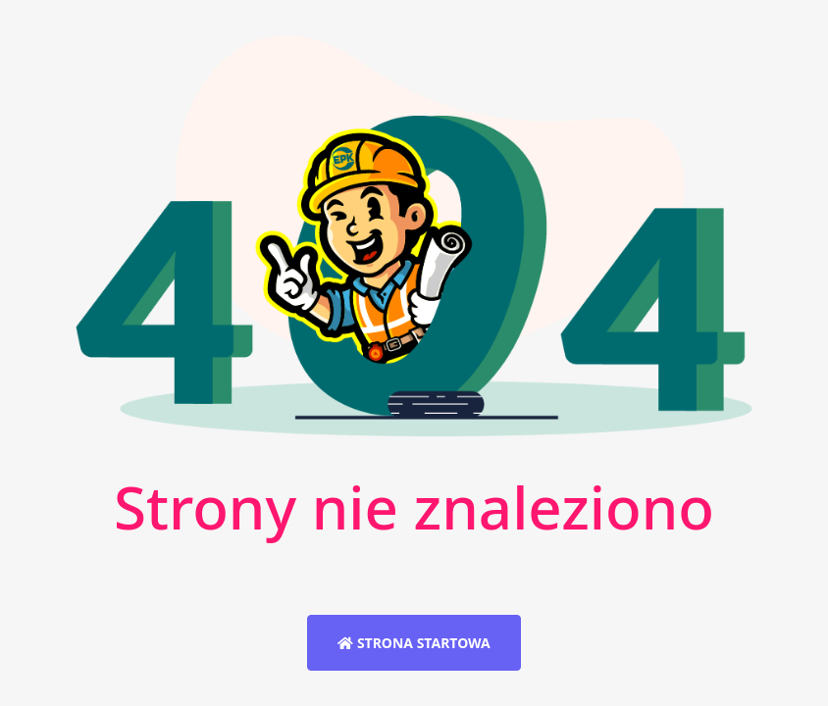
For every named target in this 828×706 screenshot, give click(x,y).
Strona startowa (413, 642)
